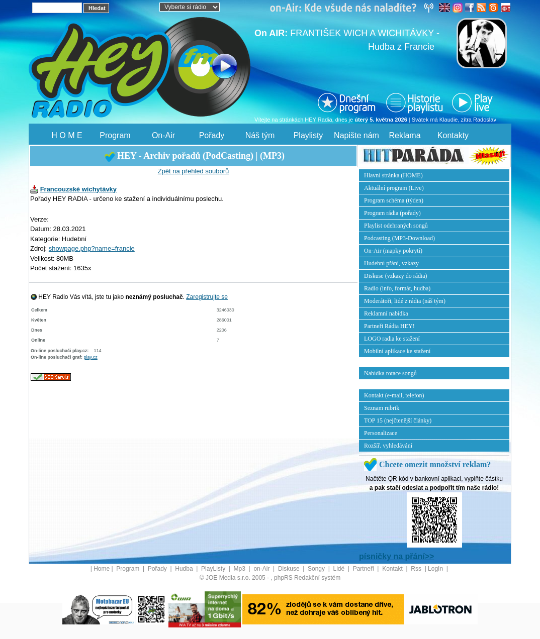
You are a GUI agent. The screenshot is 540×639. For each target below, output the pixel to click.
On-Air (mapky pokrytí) (393, 250)
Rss (417, 568)
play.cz (91, 357)
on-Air (262, 568)
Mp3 (240, 568)
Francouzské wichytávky (78, 189)
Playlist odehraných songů (396, 225)
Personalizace (380, 433)
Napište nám (356, 135)
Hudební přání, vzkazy (391, 263)
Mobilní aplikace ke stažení (397, 351)
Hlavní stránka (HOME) (393, 175)
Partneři (364, 568)
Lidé (339, 568)
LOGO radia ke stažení (392, 338)
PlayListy (214, 568)
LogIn (436, 568)
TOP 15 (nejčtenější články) (397, 420)
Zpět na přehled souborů (193, 171)
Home (102, 568)
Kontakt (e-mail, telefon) (394, 395)
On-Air (163, 135)
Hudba (185, 568)
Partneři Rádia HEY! (389, 326)
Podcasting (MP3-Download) (399, 238)
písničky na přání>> (396, 556)
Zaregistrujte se (207, 296)
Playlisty (308, 135)
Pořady (212, 135)
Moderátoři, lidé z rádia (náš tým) (404, 300)
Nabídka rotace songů (390, 373)
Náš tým (260, 135)
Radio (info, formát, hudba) (397, 288)
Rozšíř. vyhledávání (388, 445)
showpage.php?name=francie (92, 248)
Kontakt (393, 568)
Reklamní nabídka (386, 313)
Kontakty (453, 135)
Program (115, 135)
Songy (317, 568)
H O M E (66, 135)
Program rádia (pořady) (392, 213)
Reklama (404, 135)
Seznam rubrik (381, 407)
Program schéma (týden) (393, 200)
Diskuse (289, 568)
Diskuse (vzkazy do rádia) (395, 275)
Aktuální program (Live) (394, 187)
